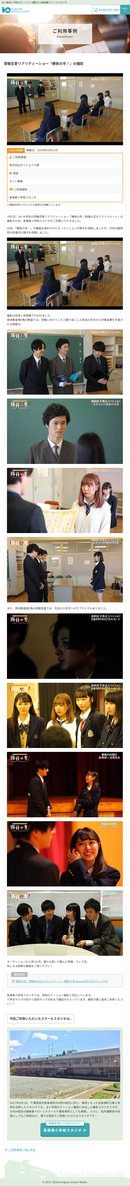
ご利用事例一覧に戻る (20, 1149)
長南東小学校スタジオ (65, 1127)
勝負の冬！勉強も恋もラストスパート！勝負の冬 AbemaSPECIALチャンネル (60, 981)
